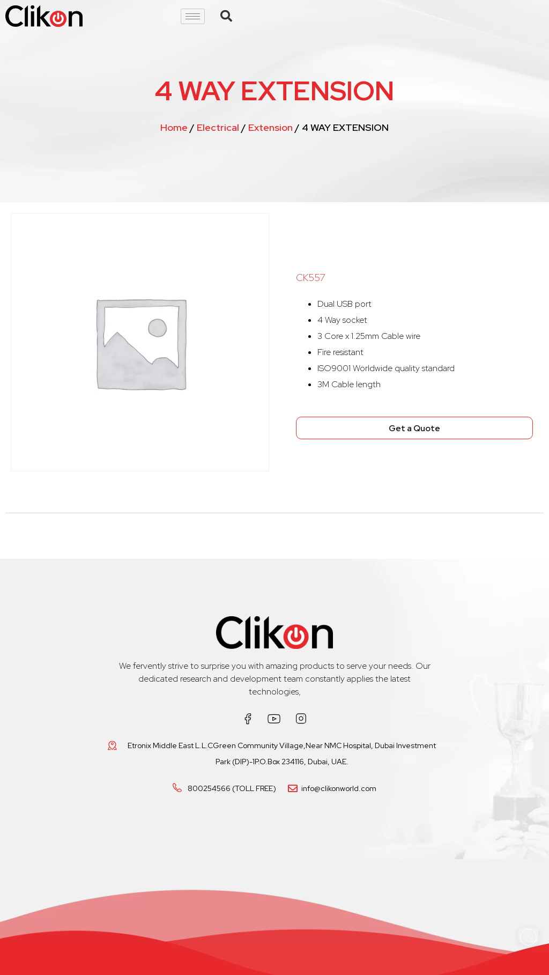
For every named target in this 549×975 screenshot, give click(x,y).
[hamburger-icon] (193, 16)
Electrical (218, 127)
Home (174, 127)
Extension (270, 127)
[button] (226, 16)
